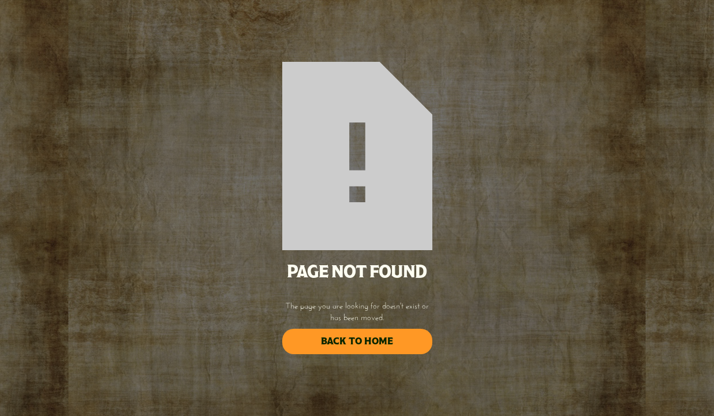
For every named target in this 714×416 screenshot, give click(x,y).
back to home (357, 341)
